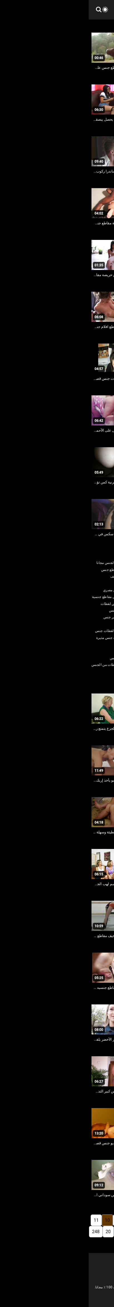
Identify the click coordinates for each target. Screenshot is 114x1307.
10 (18, 1220)
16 (63, 1231)
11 (7, 1220)
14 (86, 1231)
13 (97, 1231)
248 (7, 1231)
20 (19, 1231)
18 (41, 1231)
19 (30, 1231)
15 (75, 1231)
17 (52, 1231)
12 (108, 1231)
